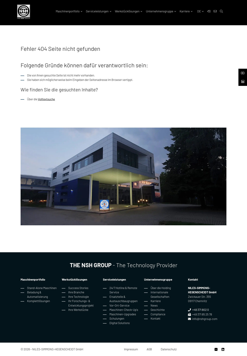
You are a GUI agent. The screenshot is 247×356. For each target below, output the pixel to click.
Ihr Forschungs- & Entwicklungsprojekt (81, 303)
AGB (149, 349)
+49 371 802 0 (200, 309)
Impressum (131, 349)
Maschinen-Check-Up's (123, 309)
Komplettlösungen (38, 301)
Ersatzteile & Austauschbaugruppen (123, 299)
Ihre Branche (76, 292)
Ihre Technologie (78, 296)
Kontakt (155, 318)
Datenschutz (169, 349)
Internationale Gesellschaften (160, 294)
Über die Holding (161, 288)
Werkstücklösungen (128, 11)
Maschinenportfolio (69, 11)
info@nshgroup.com (204, 318)
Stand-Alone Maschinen (42, 288)
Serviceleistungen (99, 11)
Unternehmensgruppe (161, 11)
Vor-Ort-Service (119, 305)
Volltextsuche (46, 99)
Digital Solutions (119, 323)
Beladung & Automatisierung (37, 294)
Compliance (158, 314)
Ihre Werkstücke (78, 309)
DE (199, 11)
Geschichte (158, 309)
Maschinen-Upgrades (122, 314)
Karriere (186, 11)
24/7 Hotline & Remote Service (123, 290)
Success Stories (78, 288)
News (154, 305)
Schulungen (116, 318)
